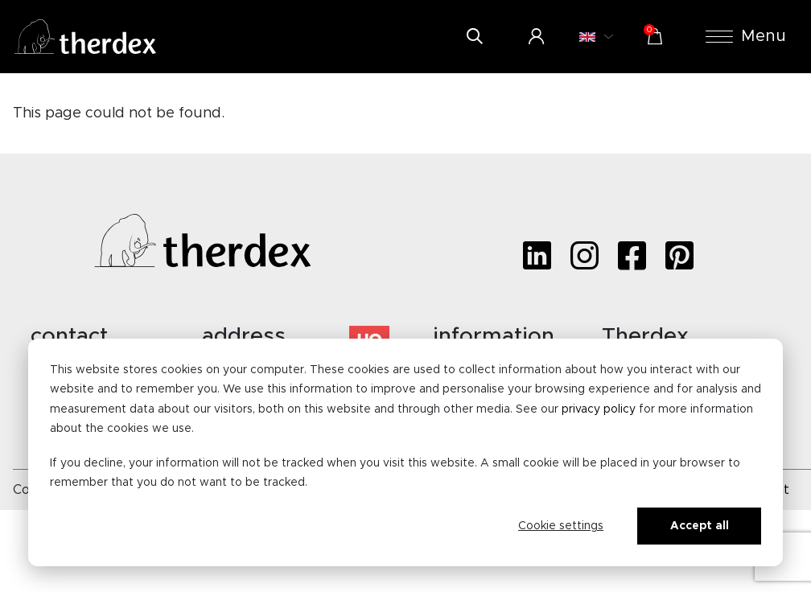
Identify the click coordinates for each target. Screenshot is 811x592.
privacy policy (599, 409)
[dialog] (405, 452)
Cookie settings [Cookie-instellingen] (560, 526)
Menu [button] (746, 36)
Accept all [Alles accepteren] (699, 526)
